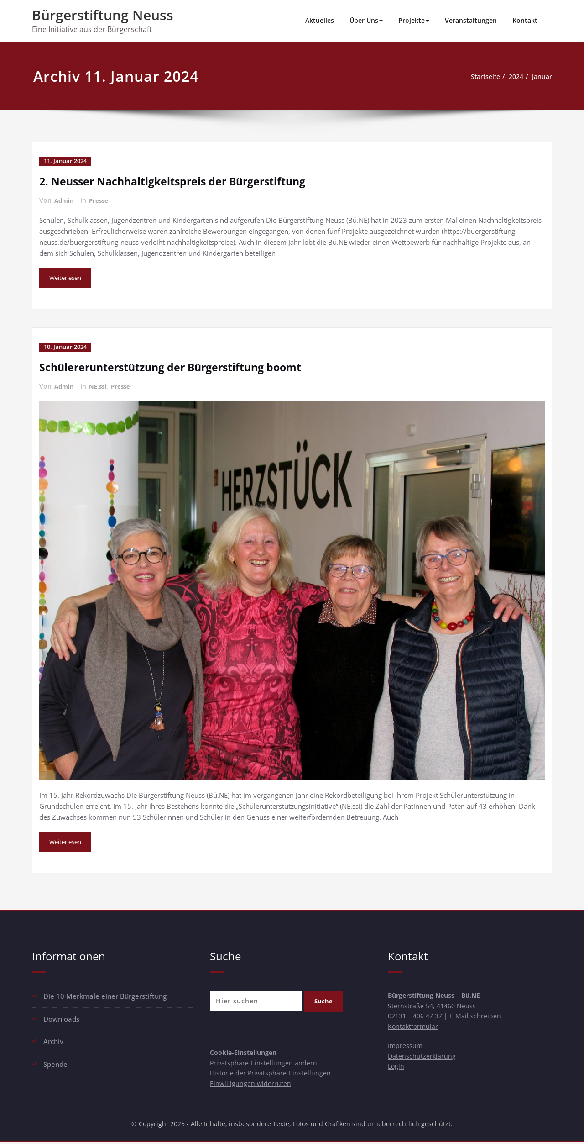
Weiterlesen (67, 277)
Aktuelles (319, 20)
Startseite (480, 76)
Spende (55, 1061)
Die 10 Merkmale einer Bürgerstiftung (105, 994)
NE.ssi (99, 385)
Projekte (413, 20)
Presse (100, 199)
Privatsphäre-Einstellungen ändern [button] (264, 1062)
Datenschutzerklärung (422, 1058)
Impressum (405, 1047)
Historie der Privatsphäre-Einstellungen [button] (271, 1073)
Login (396, 1069)
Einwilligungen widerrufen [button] (251, 1084)
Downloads (61, 1017)
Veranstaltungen (471, 20)
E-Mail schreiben (481, 1016)
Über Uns (366, 20)
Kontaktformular (414, 1027)
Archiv (53, 1039)
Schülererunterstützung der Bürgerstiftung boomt (176, 366)
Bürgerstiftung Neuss (102, 14)
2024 (514, 76)
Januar (541, 76)
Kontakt (524, 20)
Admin (64, 199)
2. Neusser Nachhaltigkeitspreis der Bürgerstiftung (178, 180)
